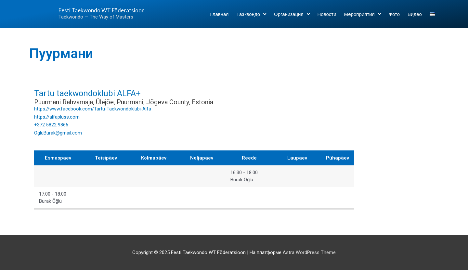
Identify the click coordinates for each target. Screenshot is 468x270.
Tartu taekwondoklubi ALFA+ (97, 92)
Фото (394, 17)
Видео (415, 17)
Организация (291, 16)
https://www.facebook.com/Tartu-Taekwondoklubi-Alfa (93, 109)
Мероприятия (362, 16)
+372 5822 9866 (51, 125)
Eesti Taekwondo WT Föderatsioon (89, 13)
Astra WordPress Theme (309, 252)
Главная (219, 17)
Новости (327, 17)
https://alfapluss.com (57, 117)
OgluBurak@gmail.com (58, 133)
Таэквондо (251, 16)
